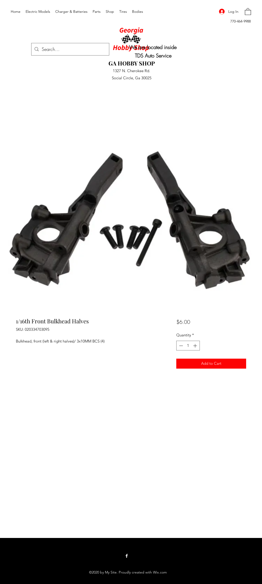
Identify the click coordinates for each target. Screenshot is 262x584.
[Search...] (70, 49)
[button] (248, 11)
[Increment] (195, 345)
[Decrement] (180, 345)
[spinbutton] (188, 345)
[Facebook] (126, 555)
